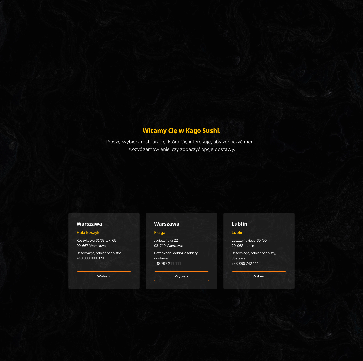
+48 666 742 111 (245, 263)
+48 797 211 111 (167, 263)
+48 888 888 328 (90, 258)
